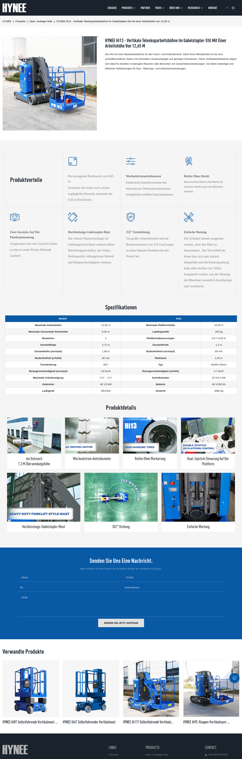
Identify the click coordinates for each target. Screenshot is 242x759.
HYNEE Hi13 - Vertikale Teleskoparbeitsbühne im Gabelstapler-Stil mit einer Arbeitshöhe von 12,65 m (113, 21)
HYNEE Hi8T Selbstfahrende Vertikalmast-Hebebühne (29, 722)
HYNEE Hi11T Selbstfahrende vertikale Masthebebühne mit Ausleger (147, 722)
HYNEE (7, 21)
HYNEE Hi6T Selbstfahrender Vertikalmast (89, 722)
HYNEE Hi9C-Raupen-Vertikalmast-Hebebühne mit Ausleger (205, 722)
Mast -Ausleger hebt (41, 21)
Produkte (20, 21)
